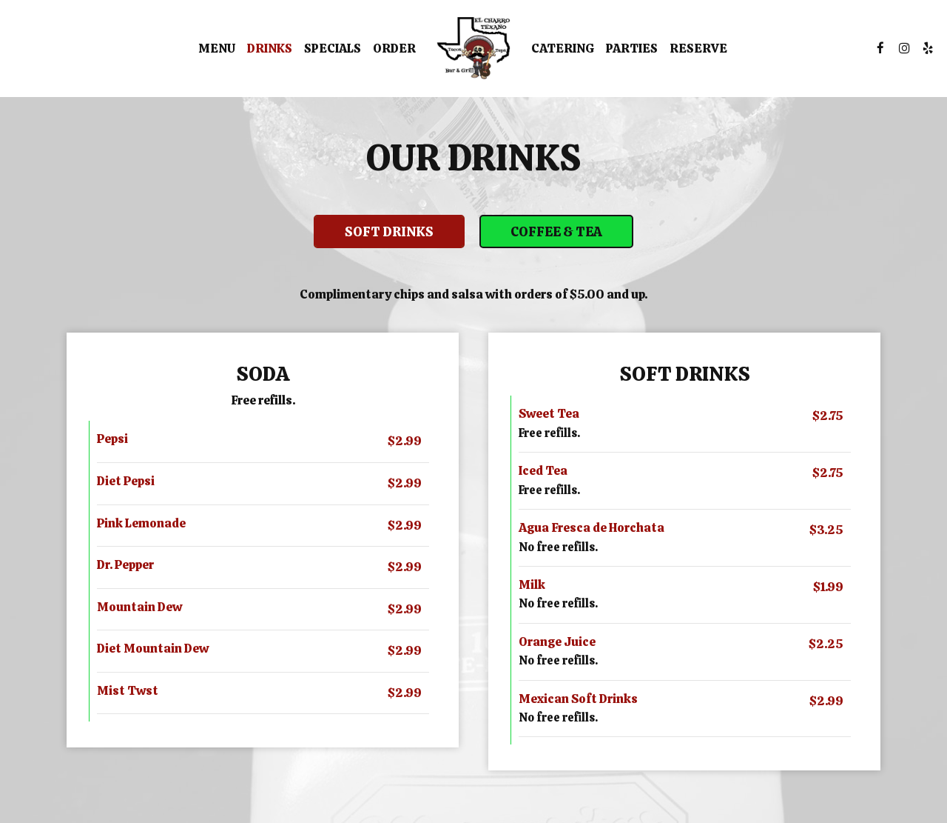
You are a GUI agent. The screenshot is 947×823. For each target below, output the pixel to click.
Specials (332, 48)
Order (394, 48)
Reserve (698, 48)
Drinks (269, 48)
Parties (632, 48)
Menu (216, 48)
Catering (562, 48)
